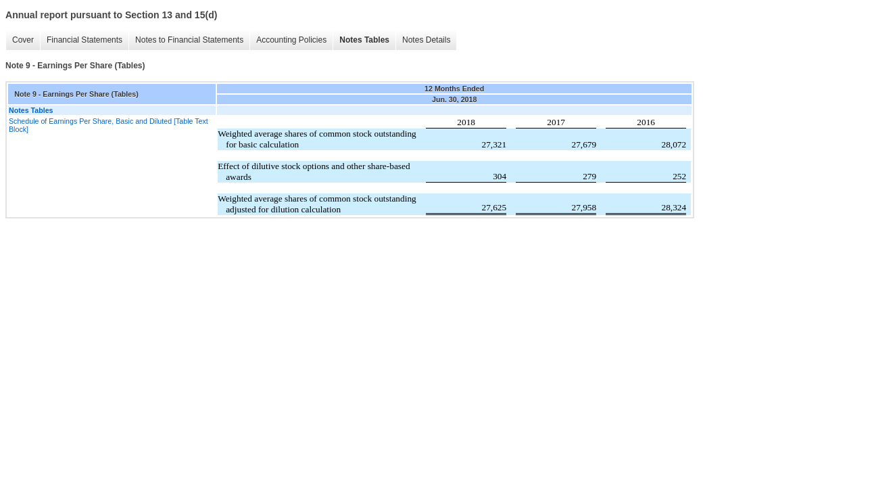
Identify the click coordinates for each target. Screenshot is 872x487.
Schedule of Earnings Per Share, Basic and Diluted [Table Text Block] (108, 125)
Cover (23, 40)
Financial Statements (84, 40)
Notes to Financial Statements (189, 40)
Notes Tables (364, 40)
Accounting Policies (291, 40)
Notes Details (426, 40)
